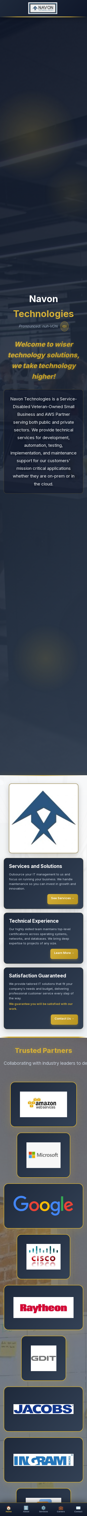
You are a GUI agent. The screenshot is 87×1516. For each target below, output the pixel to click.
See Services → (62, 898)
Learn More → (64, 953)
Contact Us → (64, 1018)
